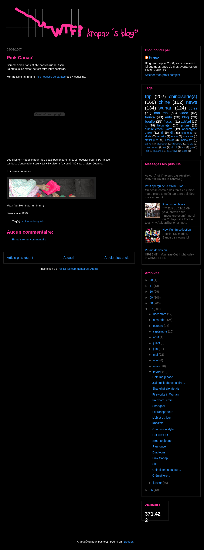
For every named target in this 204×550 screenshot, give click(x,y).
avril (156, 360)
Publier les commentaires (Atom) (78, 268)
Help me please (162, 377)
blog (185, 117)
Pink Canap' (160, 458)
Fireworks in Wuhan (165, 394)
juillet (157, 343)
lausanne (158, 151)
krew (190, 143)
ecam (174, 136)
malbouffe (186, 140)
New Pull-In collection (177, 229)
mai (156, 354)
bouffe (150, 121)
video (184, 151)
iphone (185, 125)
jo (146, 125)
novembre (160, 319)
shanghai (186, 132)
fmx (183, 147)
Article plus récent (20, 258)
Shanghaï (158, 406)
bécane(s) (163, 125)
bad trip (161, 113)
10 (152, 291)
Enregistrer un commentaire (29, 239)
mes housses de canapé (51, 76)
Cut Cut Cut (160, 435)
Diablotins (158, 452)
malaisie (188, 136)
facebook (161, 143)
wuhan (166, 108)
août (156, 337)
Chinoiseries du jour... (166, 469)
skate (148, 136)
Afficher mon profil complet (162, 75)
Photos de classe (174, 204)
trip (42, 221)
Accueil (69, 258)
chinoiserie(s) (30, 221)
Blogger (128, 541)
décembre (160, 314)
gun (192, 147)
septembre (160, 331)
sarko (148, 143)
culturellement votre (158, 129)
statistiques (151, 140)
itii (161, 132)
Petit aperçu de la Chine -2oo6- (165, 186)
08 (152, 303)
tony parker (151, 147)
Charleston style (163, 429)
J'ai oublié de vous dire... (168, 382)
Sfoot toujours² (162, 440)
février (157, 372)
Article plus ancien (117, 258)
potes (192, 108)
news (191, 102)
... (146, 171)
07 (152, 309)
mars (156, 366)
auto (168, 117)
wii (164, 147)
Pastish (168, 121)
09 (152, 297)
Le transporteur (162, 412)
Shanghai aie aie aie (165, 388)
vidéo (184, 113)
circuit (174, 147)
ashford (186, 121)
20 (152, 280)
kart (147, 151)
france (150, 117)
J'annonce (159, 446)
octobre (158, 325)
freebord (177, 143)
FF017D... (159, 423)
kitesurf (169, 140)
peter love (172, 151)
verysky (161, 136)
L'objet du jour (161, 417)
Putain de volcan (156, 250)
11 (152, 286)
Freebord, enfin (162, 400)
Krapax (154, 57)
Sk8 (154, 464)
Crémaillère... (161, 475)
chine (164, 102)
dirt (172, 132)
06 (152, 490)
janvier (158, 482)
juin (156, 349)
